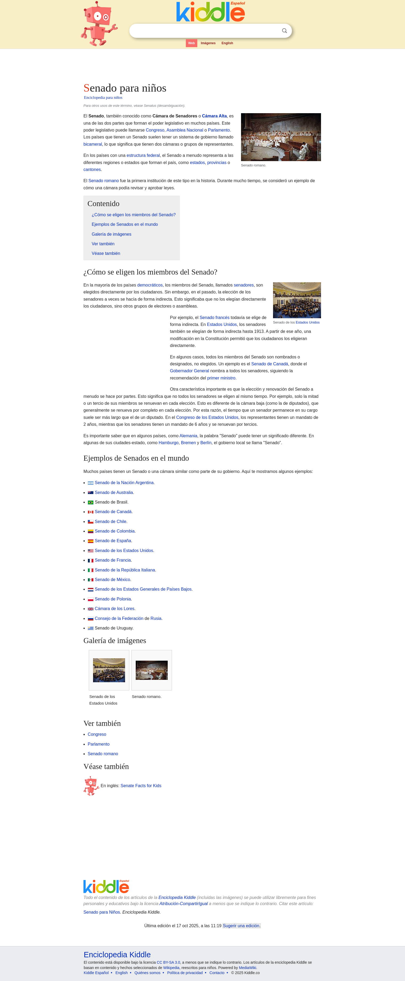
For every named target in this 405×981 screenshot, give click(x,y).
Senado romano (104, 180)
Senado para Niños (101, 912)
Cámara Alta (214, 116)
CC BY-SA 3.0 (168, 962)
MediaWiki (247, 968)
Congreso (155, 130)
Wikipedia (171, 968)
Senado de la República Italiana (125, 570)
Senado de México (112, 579)
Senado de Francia (113, 560)
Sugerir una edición (241, 925)
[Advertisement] (202, 64)
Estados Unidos (308, 322)
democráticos (150, 285)
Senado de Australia (114, 492)
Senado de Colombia (115, 531)
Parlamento (219, 130)
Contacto (217, 973)
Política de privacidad (185, 973)
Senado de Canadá (269, 364)
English (227, 43)
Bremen (188, 442)
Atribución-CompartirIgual (183, 903)
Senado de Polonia (113, 599)
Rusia (156, 618)
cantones (92, 169)
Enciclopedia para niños (103, 97)
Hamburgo (169, 442)
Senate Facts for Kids (141, 785)
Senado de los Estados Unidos (124, 550)
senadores (244, 285)
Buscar (284, 31)
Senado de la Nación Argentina (124, 482)
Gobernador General (189, 371)
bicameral (92, 144)
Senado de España (113, 540)
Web (191, 43)
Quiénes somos (147, 973)
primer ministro (221, 378)
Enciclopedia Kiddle (177, 897)
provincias (216, 162)
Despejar (273, 30)
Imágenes (208, 43)
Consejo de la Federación (119, 618)
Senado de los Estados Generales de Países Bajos (143, 589)
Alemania (188, 436)
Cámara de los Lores (115, 608)
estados (197, 162)
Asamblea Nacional (184, 130)
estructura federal (143, 155)
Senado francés (215, 317)
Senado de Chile (110, 521)
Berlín (206, 442)
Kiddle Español (96, 973)
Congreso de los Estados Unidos (207, 417)
